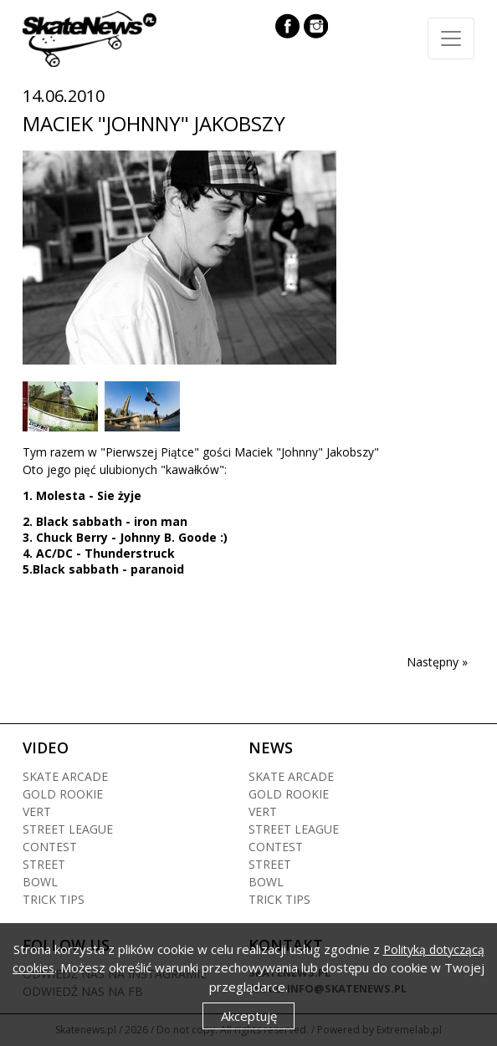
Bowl (40, 882)
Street (44, 864)
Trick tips (54, 899)
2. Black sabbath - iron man (105, 521)
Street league (68, 829)
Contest (50, 847)
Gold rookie (63, 794)
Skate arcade (65, 776)
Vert (37, 811)
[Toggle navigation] (451, 38)
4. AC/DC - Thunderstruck (99, 553)
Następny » (437, 662)
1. (29, 495)
